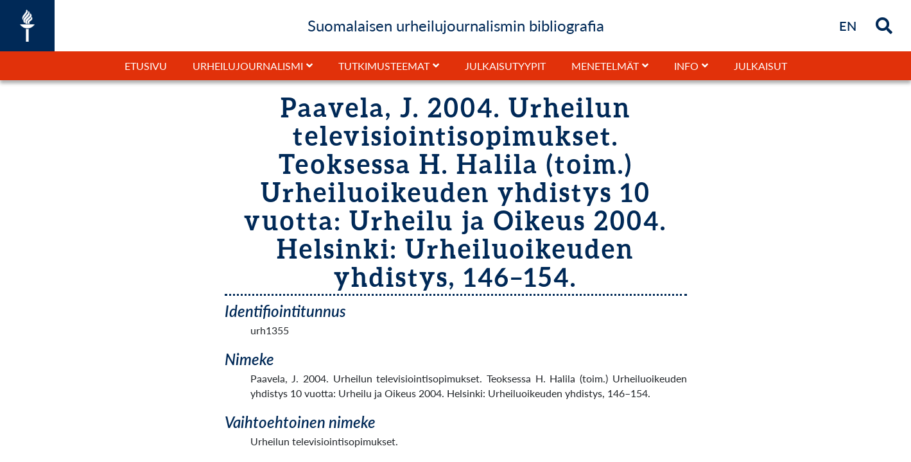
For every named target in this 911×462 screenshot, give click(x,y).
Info (686, 66)
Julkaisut (760, 66)
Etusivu (146, 66)
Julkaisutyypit (505, 66)
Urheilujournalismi (248, 66)
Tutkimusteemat (383, 66)
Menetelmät (605, 66)
